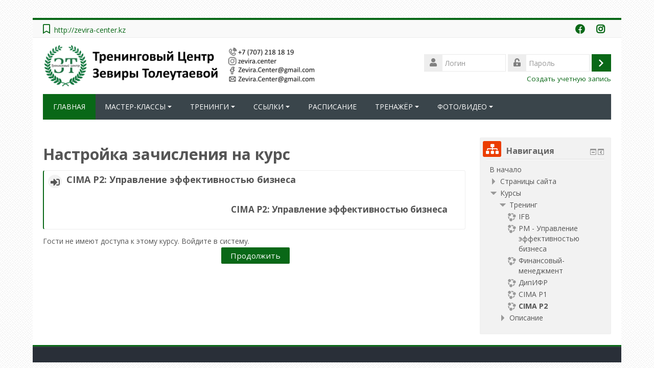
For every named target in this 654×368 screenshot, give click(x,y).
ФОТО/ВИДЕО (465, 106)
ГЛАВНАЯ (69, 106)
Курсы (510, 193)
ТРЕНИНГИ (212, 106)
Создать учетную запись (569, 78)
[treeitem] (545, 170)
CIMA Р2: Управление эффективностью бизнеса (181, 179)
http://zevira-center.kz (90, 30)
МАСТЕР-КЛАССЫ (138, 106)
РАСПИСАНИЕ (332, 106)
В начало (505, 169)
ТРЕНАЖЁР (397, 106)
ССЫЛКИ (271, 106)
